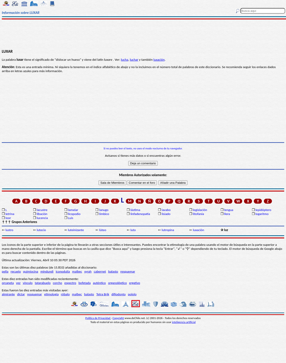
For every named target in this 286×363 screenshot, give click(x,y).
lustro (9, 230)
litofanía (198, 214)
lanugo (103, 210)
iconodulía (63, 271)
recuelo (16, 271)
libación (42, 214)
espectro (70, 283)
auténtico (99, 283)
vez (18, 283)
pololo (132, 294)
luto (133, 230)
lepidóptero (263, 210)
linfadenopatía (140, 214)
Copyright (118, 318)
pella (5, 271)
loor (8, 218)
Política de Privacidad (98, 318)
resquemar (127, 271)
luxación (159, 60)
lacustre (42, 210)
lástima (135, 210)
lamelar (73, 210)
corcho (57, 283)
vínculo (28, 283)
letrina (9, 214)
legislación (200, 210)
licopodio (74, 214)
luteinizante (76, 230)
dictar (21, 294)
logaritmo (262, 214)
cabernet (100, 271)
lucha (124, 60)
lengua (228, 210)
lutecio (41, 230)
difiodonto (118, 294)
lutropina (168, 230)
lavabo (166, 210)
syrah (87, 271)
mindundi (46, 271)
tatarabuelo (43, 283)
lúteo (102, 230)
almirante (8, 294)
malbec (77, 271)
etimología (51, 294)
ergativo (134, 283)
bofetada (84, 283)
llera (227, 214)
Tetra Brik (102, 294)
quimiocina (30, 271)
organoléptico (117, 283)
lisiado (166, 214)
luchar (134, 60)
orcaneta (8, 283)
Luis (70, 218)
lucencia (42, 218)
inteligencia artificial (184, 322)
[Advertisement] (143, 34)
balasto (113, 271)
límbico (104, 214)
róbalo (65, 294)
